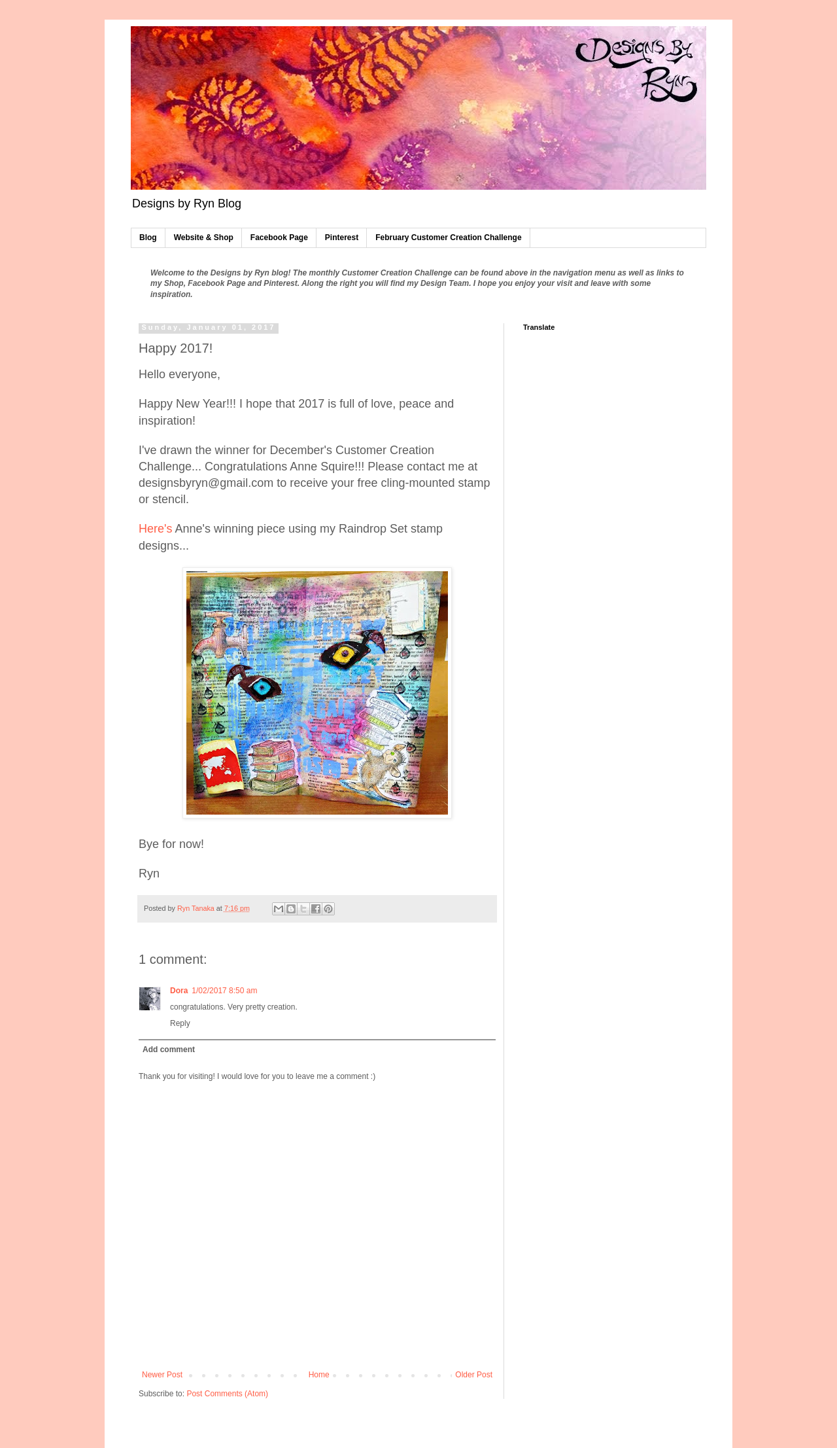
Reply (180, 1023)
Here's (155, 528)
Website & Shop (203, 237)
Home (319, 1374)
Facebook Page (279, 237)
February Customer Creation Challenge (448, 237)
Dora (179, 990)
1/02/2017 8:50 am (224, 990)
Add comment (169, 1049)
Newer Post (162, 1374)
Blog (148, 237)
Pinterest (341, 237)
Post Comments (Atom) (227, 1393)
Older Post (473, 1374)
